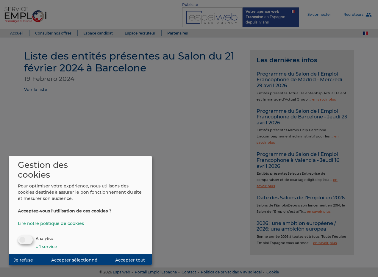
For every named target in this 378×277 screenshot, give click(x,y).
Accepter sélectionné (74, 260)
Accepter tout (130, 260)
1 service (46, 246)
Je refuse (23, 260)
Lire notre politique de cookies (51, 223)
